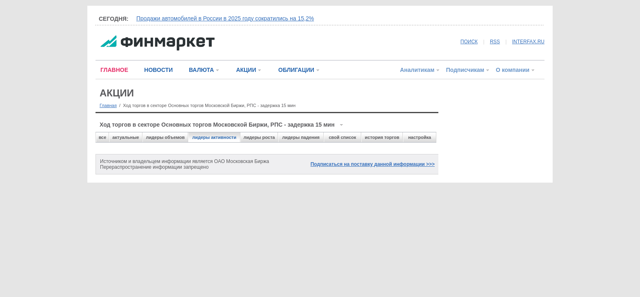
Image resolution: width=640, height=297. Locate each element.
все (103, 137)
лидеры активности (214, 137)
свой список (342, 137)
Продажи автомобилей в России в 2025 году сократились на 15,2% (225, 18)
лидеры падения (301, 137)
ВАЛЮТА (201, 70)
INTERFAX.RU (528, 42)
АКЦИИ (246, 70)
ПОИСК (469, 42)
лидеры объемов (165, 137)
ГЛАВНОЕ (114, 70)
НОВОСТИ (158, 70)
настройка (419, 137)
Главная (108, 105)
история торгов (382, 137)
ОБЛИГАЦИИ (296, 70)
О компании (512, 70)
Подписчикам (465, 70)
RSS (495, 42)
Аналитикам (417, 70)
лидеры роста (259, 137)
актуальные (125, 137)
